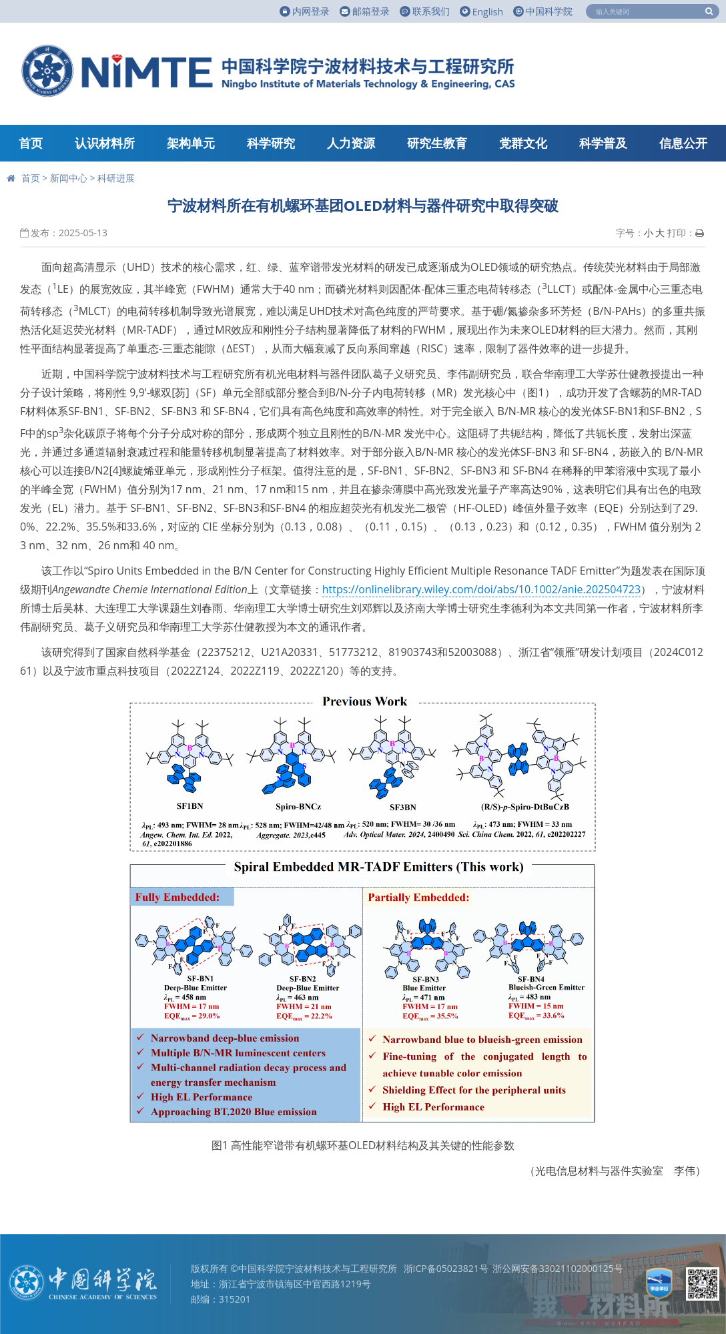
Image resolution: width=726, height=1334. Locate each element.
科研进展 (116, 178)
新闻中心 (68, 178)
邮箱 (365, 11)
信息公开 (683, 143)
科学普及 (603, 143)
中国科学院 (543, 11)
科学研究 (271, 143)
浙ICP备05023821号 (446, 1268)
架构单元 (191, 143)
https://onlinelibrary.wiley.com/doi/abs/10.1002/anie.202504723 (481, 589)
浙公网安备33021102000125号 (557, 1268)
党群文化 (523, 143)
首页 (31, 143)
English (481, 11)
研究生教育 (437, 143)
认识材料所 (105, 143)
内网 (305, 11)
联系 (425, 11)
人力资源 (351, 143)
